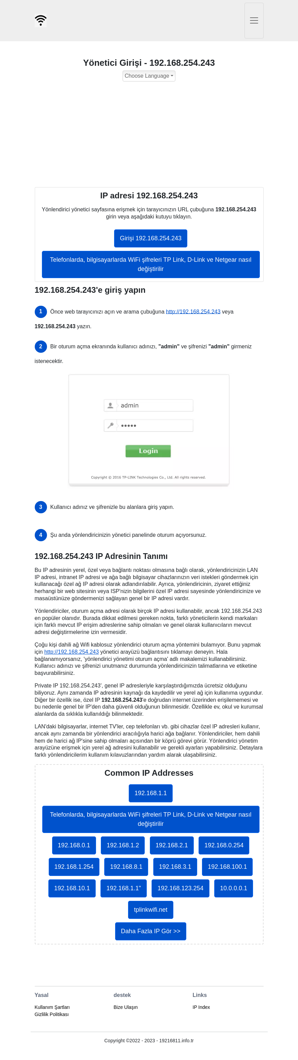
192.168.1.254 (74, 866)
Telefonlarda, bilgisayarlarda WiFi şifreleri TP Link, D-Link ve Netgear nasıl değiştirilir (151, 264)
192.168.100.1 (227, 866)
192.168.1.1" (123, 888)
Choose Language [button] (147, 76)
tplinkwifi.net (150, 909)
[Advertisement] (149, 136)
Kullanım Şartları (52, 1007)
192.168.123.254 (180, 888)
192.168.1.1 (151, 793)
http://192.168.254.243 (193, 311)
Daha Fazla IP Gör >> (151, 931)
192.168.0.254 (224, 845)
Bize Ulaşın (126, 1007)
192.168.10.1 (72, 888)
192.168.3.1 (175, 866)
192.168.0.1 (74, 845)
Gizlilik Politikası (52, 1014)
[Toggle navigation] (254, 21)
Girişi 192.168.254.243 (151, 238)
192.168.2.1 (172, 845)
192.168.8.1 (126, 866)
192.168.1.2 (123, 845)
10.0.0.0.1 (233, 888)
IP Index (201, 1007)
